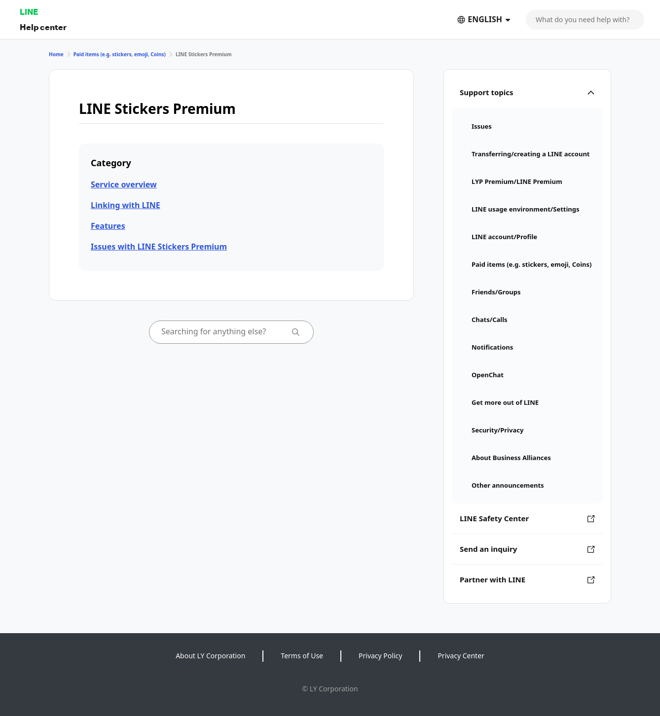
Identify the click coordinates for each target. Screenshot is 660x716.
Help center (43, 27)
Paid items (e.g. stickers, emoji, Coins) (119, 54)
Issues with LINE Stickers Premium (159, 246)
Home (56, 54)
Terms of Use (302, 655)
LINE (29, 11)
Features (108, 225)
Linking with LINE (125, 205)
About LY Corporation (210, 655)
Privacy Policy (380, 655)
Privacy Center (461, 655)
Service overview (124, 184)
